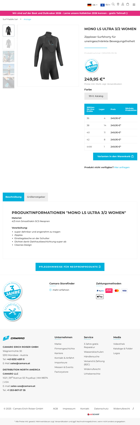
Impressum (69, 408)
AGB (55, 408)
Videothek (119, 344)
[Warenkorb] (127, 5)
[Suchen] (113, 5)
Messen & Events (64, 367)
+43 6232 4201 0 (15, 359)
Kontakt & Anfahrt (64, 358)
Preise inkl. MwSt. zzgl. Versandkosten (103, 84)
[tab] (13, 197)
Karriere (59, 353)
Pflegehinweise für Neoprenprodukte (70, 267)
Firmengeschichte (65, 348)
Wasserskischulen (94, 352)
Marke (58, 344)
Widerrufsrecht (92, 369)
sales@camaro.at (20, 363)
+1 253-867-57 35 (16, 390)
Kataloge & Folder (123, 348)
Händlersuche (91, 356)
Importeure (61, 362)
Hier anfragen (122, 167)
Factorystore (61, 372)
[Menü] (134, 5)
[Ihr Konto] (122, 5)
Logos (116, 353)
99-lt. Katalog (96, 96)
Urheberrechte (92, 373)
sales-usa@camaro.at (23, 386)
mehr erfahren (59, 290)
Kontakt (84, 408)
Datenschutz (101, 408)
